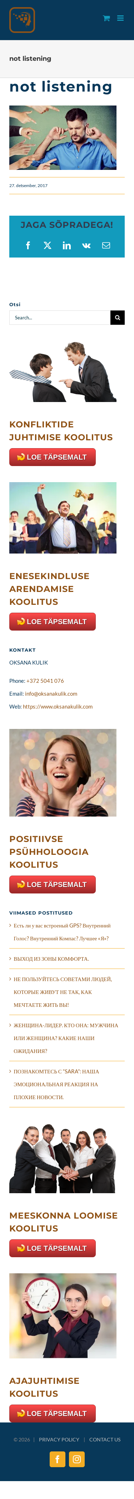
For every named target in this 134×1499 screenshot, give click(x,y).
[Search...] (59, 317)
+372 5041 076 (45, 680)
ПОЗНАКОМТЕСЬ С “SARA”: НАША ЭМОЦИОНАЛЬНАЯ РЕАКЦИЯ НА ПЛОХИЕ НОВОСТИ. (56, 1084)
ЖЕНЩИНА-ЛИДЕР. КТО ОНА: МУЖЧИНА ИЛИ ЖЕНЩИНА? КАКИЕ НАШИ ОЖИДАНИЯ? (66, 1038)
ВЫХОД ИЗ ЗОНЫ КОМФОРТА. (51, 958)
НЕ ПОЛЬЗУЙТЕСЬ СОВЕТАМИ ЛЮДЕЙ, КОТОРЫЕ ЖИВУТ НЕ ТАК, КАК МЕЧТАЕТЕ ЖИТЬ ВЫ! (63, 992)
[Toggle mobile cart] (106, 18)
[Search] (117, 317)
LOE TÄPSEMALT (56, 457)
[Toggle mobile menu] (121, 18)
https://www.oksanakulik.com (58, 706)
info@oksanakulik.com (51, 693)
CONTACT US (104, 1439)
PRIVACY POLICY (59, 1439)
